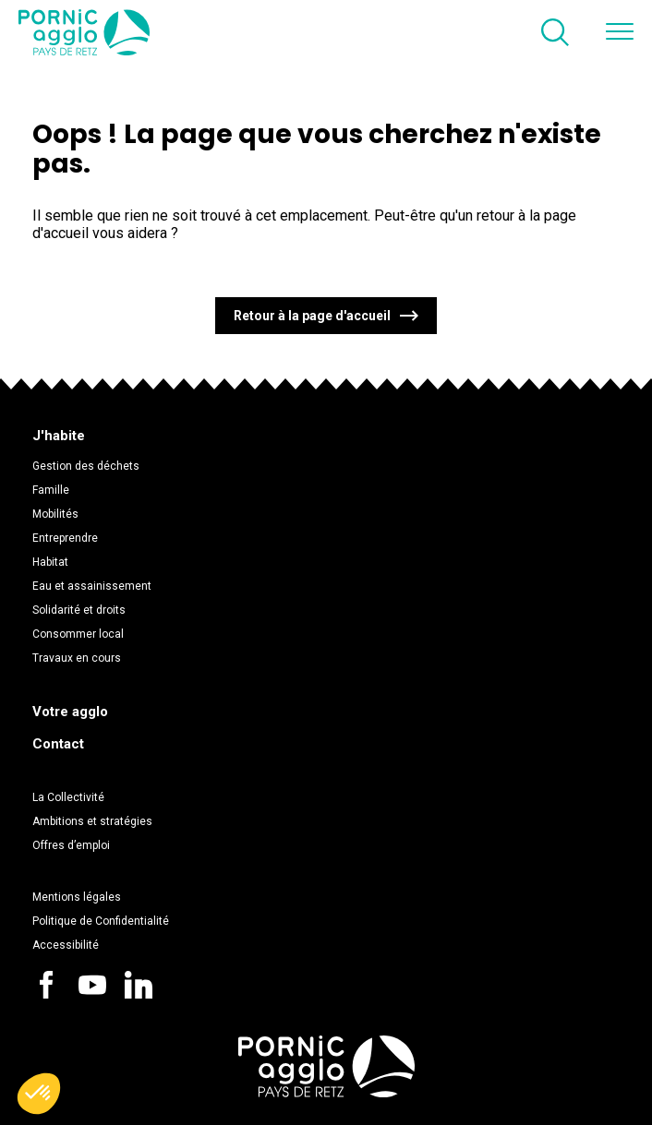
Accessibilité (65, 945)
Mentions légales (76, 897)
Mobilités (55, 514)
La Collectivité (68, 797)
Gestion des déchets (85, 466)
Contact (58, 744)
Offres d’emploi (71, 845)
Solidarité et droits (79, 610)
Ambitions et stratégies (92, 821)
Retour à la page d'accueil (312, 315)
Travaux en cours (76, 658)
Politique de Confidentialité (100, 921)
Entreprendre (65, 538)
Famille (50, 490)
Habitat (50, 562)
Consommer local (78, 634)
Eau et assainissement (91, 586)
